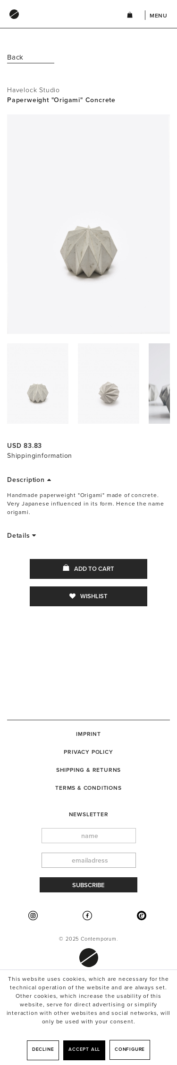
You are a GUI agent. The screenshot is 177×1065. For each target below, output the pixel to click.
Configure (130, 1049)
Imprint (88, 734)
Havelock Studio (33, 90)
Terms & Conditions (88, 788)
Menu (159, 15)
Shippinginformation (39, 456)
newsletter (89, 814)
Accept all (84, 1049)
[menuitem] (57, 23)
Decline (43, 1049)
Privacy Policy (88, 752)
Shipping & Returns (88, 770)
